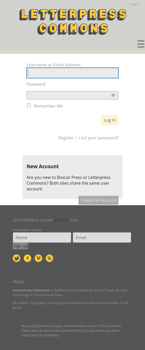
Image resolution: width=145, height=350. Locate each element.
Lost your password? (98, 138)
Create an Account (98, 200)
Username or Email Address (54, 65)
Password (36, 84)
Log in (134, 4)
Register (66, 138)
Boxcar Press (69, 177)
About (18, 281)
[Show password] (113, 96)
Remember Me (48, 106)
